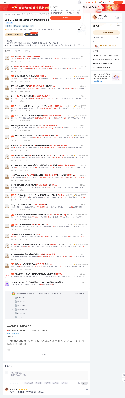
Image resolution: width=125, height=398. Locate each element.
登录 (79, 2)
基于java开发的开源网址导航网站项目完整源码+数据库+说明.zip (37, 20)
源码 (32, 26)
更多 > (118, 26)
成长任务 (106, 1)
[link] (7, 14)
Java (18, 14)
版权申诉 (9, 22)
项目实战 (25, 26)
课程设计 (8, 26)
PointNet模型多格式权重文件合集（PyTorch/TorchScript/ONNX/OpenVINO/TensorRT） (106, 59)
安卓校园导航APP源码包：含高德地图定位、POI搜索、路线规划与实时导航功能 (106, 55)
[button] (85, 45)
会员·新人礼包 (91, 2)
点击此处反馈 (97, 81)
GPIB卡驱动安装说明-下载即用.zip (103, 63)
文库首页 (7, 14)
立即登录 (65, 17)
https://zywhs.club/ (13, 333)
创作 (118, 2)
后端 (13, 14)
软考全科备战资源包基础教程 (101, 67)
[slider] (14, 383)
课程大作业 (17, 26)
